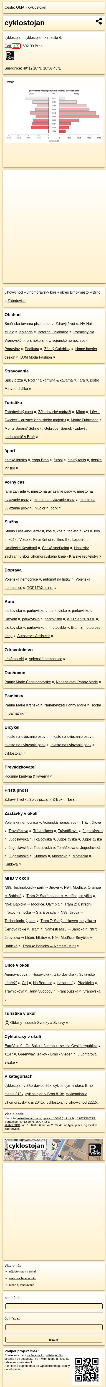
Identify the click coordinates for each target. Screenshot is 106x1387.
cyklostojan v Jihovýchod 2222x (72, 1102)
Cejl (13, 46)
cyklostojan (37, 7)
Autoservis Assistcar (33, 636)
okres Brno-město (74, 292)
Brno (97, 292)
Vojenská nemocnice (21, 579)
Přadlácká (86, 983)
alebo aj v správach (21, 1285)
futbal (58, 460)
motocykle (57, 627)
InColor (39, 508)
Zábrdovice (16, 301)
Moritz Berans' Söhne (22, 428)
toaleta (73, 531)
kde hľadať (13, 1298)
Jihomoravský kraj (41, 292)
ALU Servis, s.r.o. (81, 619)
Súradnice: (13, 68)
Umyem (11, 619)
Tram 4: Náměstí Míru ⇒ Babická (57, 929)
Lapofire (79, 539)
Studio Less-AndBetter (23, 531)
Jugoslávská (93, 831)
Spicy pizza (14, 380)
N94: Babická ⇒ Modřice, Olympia (32, 904)
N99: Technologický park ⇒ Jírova (32, 887)
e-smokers (35, 340)
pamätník (16, 713)
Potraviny (12, 349)
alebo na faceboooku (22, 1278)
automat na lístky (57, 579)
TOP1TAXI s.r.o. (40, 588)
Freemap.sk (59, 276)
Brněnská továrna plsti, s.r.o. (27, 324)
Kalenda (26, 332)
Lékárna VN (14, 659)
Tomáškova (66, 848)
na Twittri (41, 1358)
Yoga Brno (40, 460)
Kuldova (40, 856)
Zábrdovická (64, 974)
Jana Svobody (40, 991)
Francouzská (67, 991)
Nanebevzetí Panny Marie (77, 682)
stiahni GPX (12, 1125)
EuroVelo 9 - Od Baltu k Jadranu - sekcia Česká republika (51, 1046)
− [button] (10, 184)
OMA (20, 7)
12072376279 (86, 1118)
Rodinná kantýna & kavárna (50, 380)
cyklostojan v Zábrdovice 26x (28, 1086)
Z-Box (58, 799)
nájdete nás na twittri (22, 1271)
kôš (49, 531)
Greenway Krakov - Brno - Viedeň (45, 1054)
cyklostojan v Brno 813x (44, 1094)
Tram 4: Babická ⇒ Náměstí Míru (49, 946)
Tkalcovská (43, 839)
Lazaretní (65, 983)
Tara (81, 380)
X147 (9, 1054)
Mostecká (59, 856)
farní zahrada (15, 491)
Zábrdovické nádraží (54, 412)
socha (96, 705)
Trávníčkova (91, 822)
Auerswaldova (16, 974)
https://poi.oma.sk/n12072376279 (24, 279)
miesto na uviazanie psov (51, 491)
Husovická (41, 974)
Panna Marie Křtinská (22, 705)
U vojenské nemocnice (67, 340)
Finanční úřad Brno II (50, 539)
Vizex (23, 539)
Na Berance (42, 983)
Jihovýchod (14, 292)
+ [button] (10, 177)
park (54, 508)
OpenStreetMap (36, 276)
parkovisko (13, 611)
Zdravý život (65, 324)
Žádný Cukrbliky (57, 349)
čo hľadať (12, 1318)
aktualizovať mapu (29, 1118)
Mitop (80, 412)
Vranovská (91, 991)
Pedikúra (32, 349)
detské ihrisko (16, 460)
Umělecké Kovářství (21, 548)
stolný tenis (77, 460)
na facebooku (35, 1355)
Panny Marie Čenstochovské (28, 682)
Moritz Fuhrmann (84, 420)
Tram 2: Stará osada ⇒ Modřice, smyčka (59, 896)
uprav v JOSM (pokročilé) (59, 1118)
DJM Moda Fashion (36, 357)
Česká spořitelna (55, 548)
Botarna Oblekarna (53, 332)
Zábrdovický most (19, 412)
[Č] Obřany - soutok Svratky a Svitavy (35, 1023)
